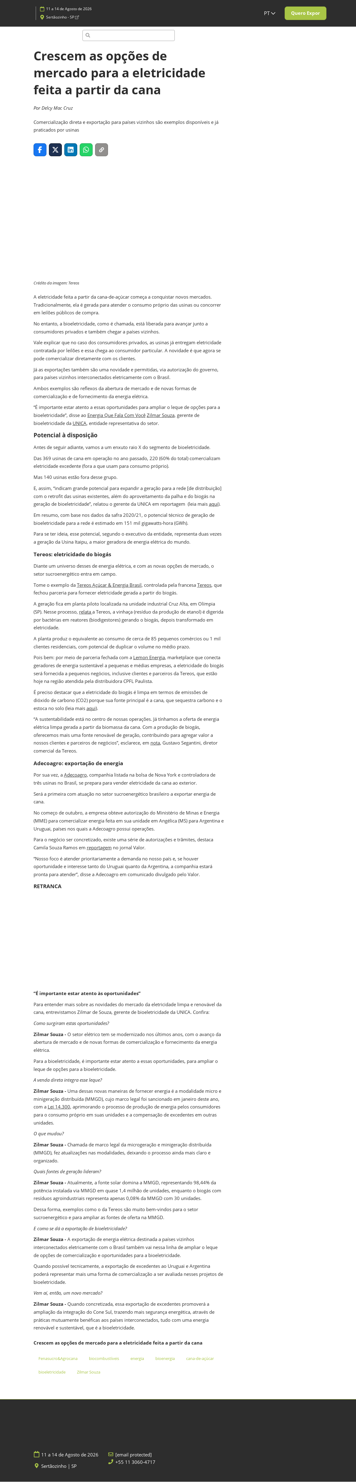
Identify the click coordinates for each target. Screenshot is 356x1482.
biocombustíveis (104, 1359)
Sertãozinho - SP (62, 17)
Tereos (204, 585)
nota (155, 743)
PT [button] (269, 13)
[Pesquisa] (128, 35)
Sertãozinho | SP (59, 1466)
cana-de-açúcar (200, 1359)
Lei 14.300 (59, 1107)
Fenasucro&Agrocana (58, 1359)
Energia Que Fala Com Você (116, 415)
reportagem (99, 848)
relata (85, 612)
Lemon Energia (149, 658)
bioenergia (165, 1359)
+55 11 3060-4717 (135, 1462)
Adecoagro (75, 775)
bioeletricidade (52, 1372)
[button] (305, 13)
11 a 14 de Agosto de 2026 (69, 8)
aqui (213, 504)
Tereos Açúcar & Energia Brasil (109, 585)
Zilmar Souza (160, 415)
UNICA (79, 423)
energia (137, 1359)
